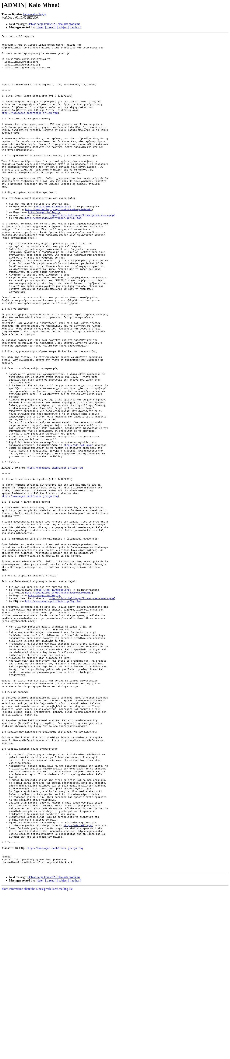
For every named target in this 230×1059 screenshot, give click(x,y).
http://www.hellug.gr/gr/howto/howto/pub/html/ (58, 244)
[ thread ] (50, 27)
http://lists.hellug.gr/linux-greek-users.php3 (82, 251)
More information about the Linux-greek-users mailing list (37, 1055)
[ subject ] (63, 27)
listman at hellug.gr (34, 14)
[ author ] (75, 27)
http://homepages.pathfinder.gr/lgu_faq (30, 128)
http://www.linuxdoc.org (52, 241)
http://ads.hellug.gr (78, 527)
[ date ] (40, 27)
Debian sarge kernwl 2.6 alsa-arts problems (54, 24)
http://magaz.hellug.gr (44, 248)
